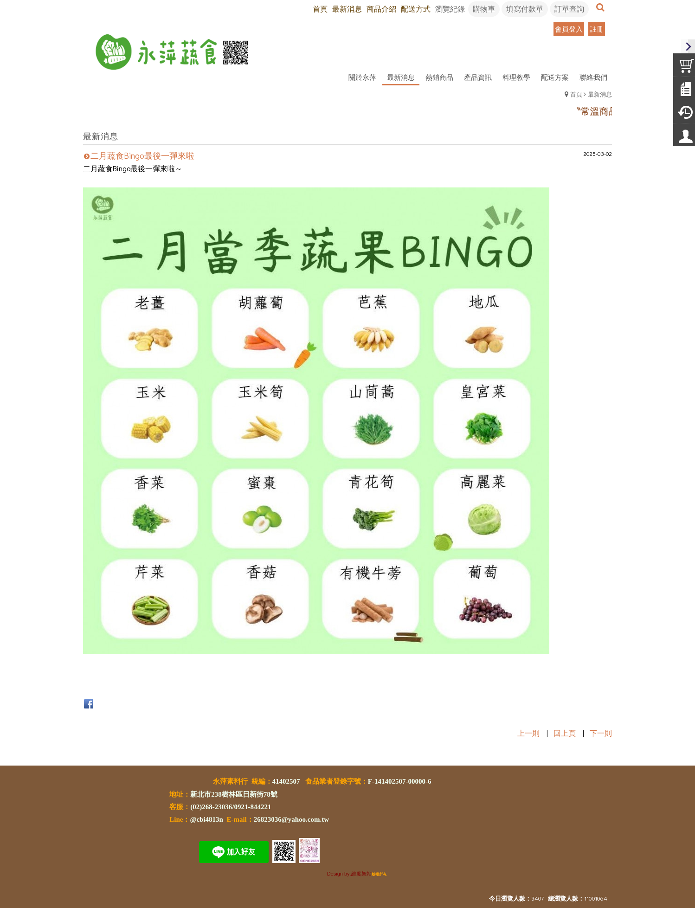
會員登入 (569, 28)
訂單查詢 (569, 8)
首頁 (576, 94)
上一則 (528, 733)
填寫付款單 (524, 8)
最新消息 (600, 94)
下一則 (601, 733)
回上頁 (564, 733)
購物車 (484, 8)
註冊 (597, 28)
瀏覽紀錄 (450, 8)
